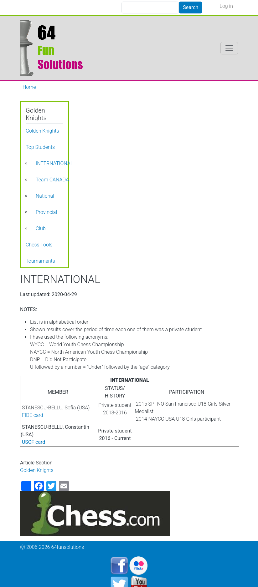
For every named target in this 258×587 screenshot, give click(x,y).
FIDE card (32, 415)
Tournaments (40, 261)
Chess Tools (39, 245)
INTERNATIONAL (54, 163)
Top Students (40, 147)
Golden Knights (37, 470)
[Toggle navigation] (229, 48)
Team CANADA (52, 180)
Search (190, 7)
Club (41, 228)
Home (29, 87)
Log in (226, 6)
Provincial (46, 212)
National (45, 196)
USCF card (33, 442)
